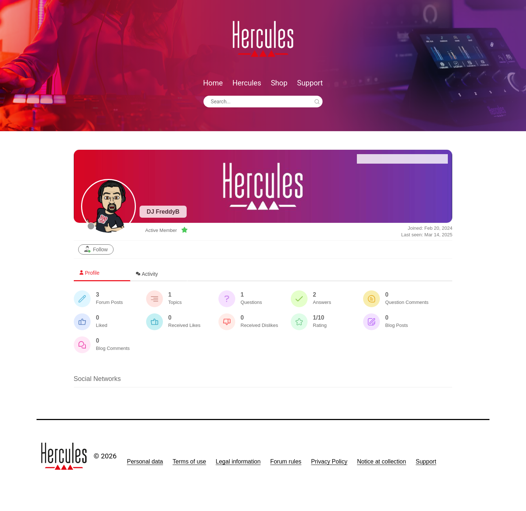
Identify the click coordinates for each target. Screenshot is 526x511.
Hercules (246, 83)
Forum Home (380, 158)
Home (213, 83)
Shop (279, 83)
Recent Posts (424, 158)
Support (310, 83)
